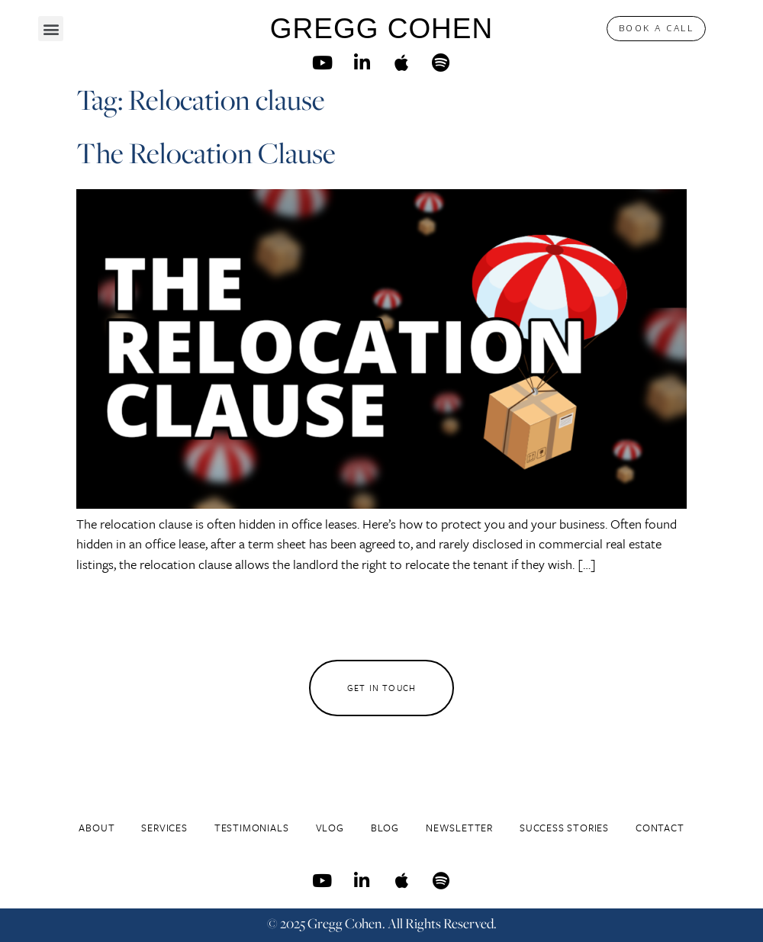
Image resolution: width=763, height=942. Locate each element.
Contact (660, 827)
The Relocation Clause (206, 153)
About (96, 827)
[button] (50, 28)
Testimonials (251, 827)
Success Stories (564, 827)
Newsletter (459, 827)
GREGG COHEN (381, 28)
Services (164, 827)
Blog (385, 827)
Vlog (330, 827)
